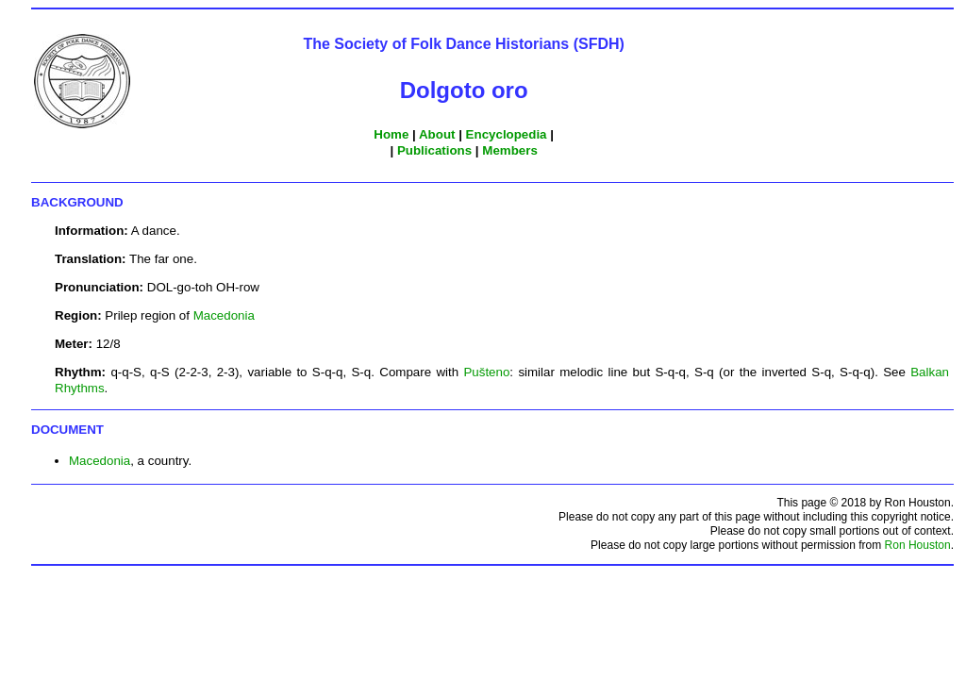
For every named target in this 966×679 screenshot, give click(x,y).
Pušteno (486, 372)
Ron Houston (918, 545)
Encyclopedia (506, 134)
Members (510, 150)
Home (391, 134)
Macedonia (224, 315)
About (437, 134)
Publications (434, 150)
